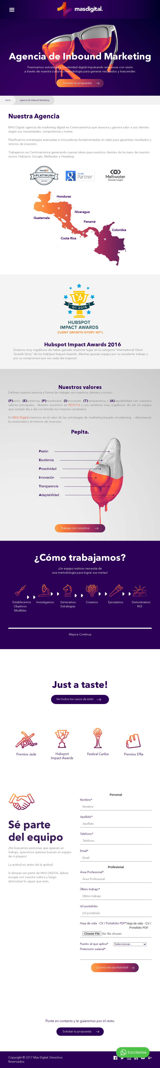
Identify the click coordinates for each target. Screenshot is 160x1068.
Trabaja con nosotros (75, 528)
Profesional (116, 867)
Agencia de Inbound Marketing (34, 100)
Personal (116, 794)
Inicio (7, 100)
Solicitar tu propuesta (77, 83)
